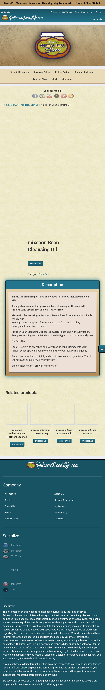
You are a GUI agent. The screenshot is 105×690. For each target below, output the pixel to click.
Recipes (9, 511)
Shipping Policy (12, 517)
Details (97, 3)
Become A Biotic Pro (64, 499)
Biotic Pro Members (15, 3)
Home (6, 105)
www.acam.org (11, 657)
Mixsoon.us (35, 262)
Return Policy (60, 511)
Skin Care (35, 105)
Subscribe (59, 517)
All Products (10, 493)
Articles (8, 499)
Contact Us (10, 505)
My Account (60, 505)
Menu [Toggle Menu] (97, 19)
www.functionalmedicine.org (39, 657)
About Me (59, 493)
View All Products (20, 105)
